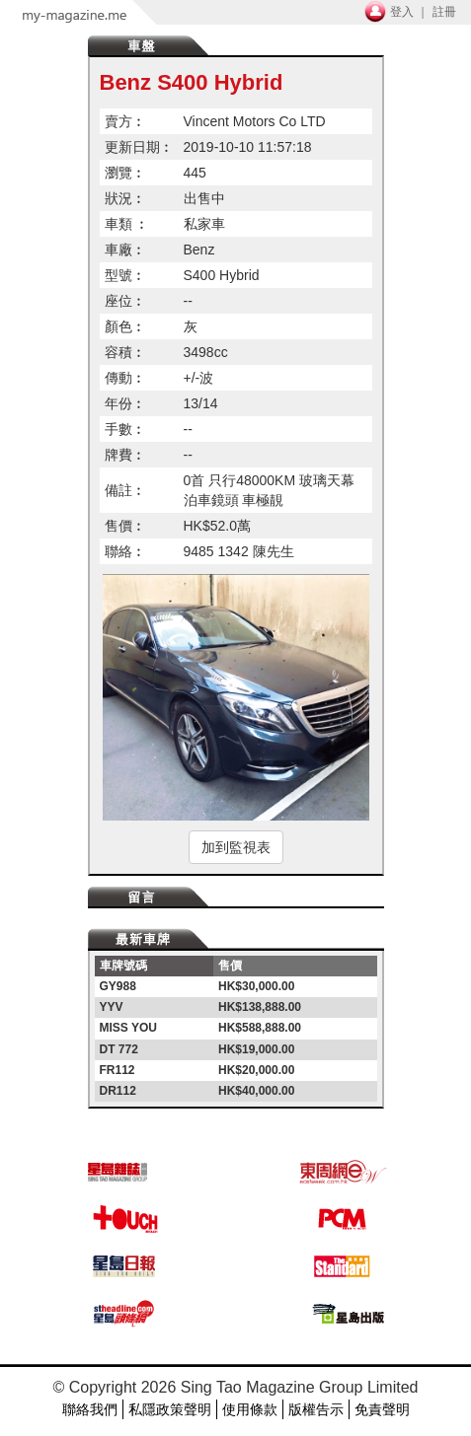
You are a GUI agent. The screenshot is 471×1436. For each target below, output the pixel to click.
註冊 (444, 12)
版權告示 (316, 1409)
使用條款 (249, 1409)
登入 (402, 12)
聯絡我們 (90, 1409)
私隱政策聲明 (169, 1409)
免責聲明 (382, 1409)
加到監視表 (236, 847)
